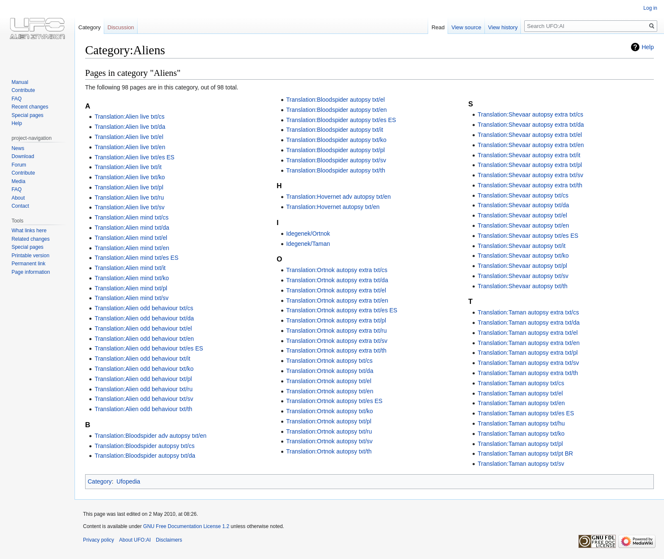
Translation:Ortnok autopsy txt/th (329, 451)
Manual (19, 82)
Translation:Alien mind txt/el (130, 237)
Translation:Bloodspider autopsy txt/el (335, 99)
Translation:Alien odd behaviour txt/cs (143, 308)
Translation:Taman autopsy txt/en (521, 403)
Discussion (121, 27)
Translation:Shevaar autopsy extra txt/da (531, 124)
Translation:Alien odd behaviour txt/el (143, 328)
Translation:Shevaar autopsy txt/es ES (528, 235)
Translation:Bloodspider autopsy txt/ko (336, 139)
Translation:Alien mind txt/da (131, 227)
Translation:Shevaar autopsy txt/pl (522, 265)
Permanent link (28, 264)
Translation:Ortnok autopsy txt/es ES (334, 401)
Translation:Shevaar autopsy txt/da (523, 205)
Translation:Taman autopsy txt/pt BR (525, 453)
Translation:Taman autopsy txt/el (520, 393)
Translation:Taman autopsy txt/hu (521, 423)
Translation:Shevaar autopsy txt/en (523, 225)
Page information (30, 272)
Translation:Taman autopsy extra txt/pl (528, 352)
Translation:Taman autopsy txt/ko (521, 433)
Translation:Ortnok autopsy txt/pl (328, 421)
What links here (29, 231)
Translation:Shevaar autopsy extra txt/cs (530, 114)
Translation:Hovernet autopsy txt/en (333, 206)
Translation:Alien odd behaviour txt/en (144, 338)
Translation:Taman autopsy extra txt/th (528, 373)
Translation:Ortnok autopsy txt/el (328, 381)
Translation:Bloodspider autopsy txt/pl (335, 150)
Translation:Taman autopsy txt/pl (520, 443)
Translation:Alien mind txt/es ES (136, 257)
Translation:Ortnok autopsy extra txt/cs (336, 270)
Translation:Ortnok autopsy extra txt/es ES (342, 310)
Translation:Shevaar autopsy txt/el (522, 215)
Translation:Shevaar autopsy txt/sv (523, 276)
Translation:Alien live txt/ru (129, 197)
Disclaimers (169, 540)
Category (100, 481)
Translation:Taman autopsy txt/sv (521, 463)
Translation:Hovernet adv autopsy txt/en (338, 196)
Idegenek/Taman (308, 243)
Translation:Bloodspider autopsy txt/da (144, 455)
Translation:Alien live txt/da (129, 126)
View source (466, 27)
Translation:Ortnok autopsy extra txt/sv (336, 340)
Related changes (30, 239)
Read (438, 27)
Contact (20, 206)
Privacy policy (98, 540)
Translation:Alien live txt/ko (129, 177)
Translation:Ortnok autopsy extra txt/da (337, 280)
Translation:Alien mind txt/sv (131, 298)
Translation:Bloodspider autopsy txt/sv (336, 160)
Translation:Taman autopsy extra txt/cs (528, 312)
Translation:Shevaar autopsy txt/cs (523, 195)
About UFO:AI (135, 540)
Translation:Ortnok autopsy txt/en (330, 391)
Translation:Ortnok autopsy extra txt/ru (336, 330)
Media (18, 181)
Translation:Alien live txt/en (129, 147)
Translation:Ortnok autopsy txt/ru (329, 431)
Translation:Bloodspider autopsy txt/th (335, 170)
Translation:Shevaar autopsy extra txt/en (531, 145)
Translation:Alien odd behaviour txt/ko (144, 368)
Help (648, 47)
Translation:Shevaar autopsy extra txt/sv (530, 175)
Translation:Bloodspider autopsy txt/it (334, 129)
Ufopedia (128, 481)
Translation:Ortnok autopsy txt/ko (329, 411)
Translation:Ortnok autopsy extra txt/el (336, 290)
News (17, 148)
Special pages (27, 115)
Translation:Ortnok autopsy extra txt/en (337, 300)
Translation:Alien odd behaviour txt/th (143, 409)
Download (22, 156)
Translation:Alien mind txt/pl (130, 288)
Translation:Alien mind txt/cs (131, 217)
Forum (18, 165)
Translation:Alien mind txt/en (131, 248)
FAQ (16, 99)
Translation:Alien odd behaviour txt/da (144, 318)
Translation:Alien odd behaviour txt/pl (143, 378)
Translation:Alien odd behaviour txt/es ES (148, 348)
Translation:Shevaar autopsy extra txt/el (530, 134)
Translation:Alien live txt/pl (128, 187)
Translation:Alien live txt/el (128, 136)
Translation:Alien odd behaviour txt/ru (143, 389)
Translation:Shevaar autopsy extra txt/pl (530, 164)
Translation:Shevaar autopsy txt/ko (523, 255)
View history (503, 27)
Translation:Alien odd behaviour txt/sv (143, 398)
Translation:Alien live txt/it (127, 167)
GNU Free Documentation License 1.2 (186, 526)
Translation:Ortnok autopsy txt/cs (329, 360)
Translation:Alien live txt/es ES (134, 157)
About (18, 198)
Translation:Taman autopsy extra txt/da (529, 322)
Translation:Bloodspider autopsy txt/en (336, 109)
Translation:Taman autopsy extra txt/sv (528, 362)
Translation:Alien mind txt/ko (131, 278)
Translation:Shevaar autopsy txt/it (521, 245)
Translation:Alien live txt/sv (129, 207)
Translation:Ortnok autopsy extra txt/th (336, 350)
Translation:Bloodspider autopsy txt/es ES (341, 120)
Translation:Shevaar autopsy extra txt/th (530, 185)
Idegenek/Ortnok (308, 233)
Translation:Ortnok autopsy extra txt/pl (336, 320)
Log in (650, 8)
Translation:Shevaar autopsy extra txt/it (529, 155)
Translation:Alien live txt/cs (129, 116)
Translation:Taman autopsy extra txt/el (528, 332)
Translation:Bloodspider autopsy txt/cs (144, 445)
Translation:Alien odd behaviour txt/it (142, 358)
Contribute (23, 90)
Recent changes (29, 107)
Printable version (30, 256)
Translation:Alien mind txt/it (130, 267)
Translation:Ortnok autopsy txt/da (330, 370)
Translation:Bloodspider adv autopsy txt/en (150, 435)
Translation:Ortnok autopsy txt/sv (329, 441)
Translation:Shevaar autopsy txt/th (522, 286)
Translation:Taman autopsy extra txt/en (529, 342)
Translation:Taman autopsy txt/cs (521, 383)
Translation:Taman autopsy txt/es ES (526, 413)
